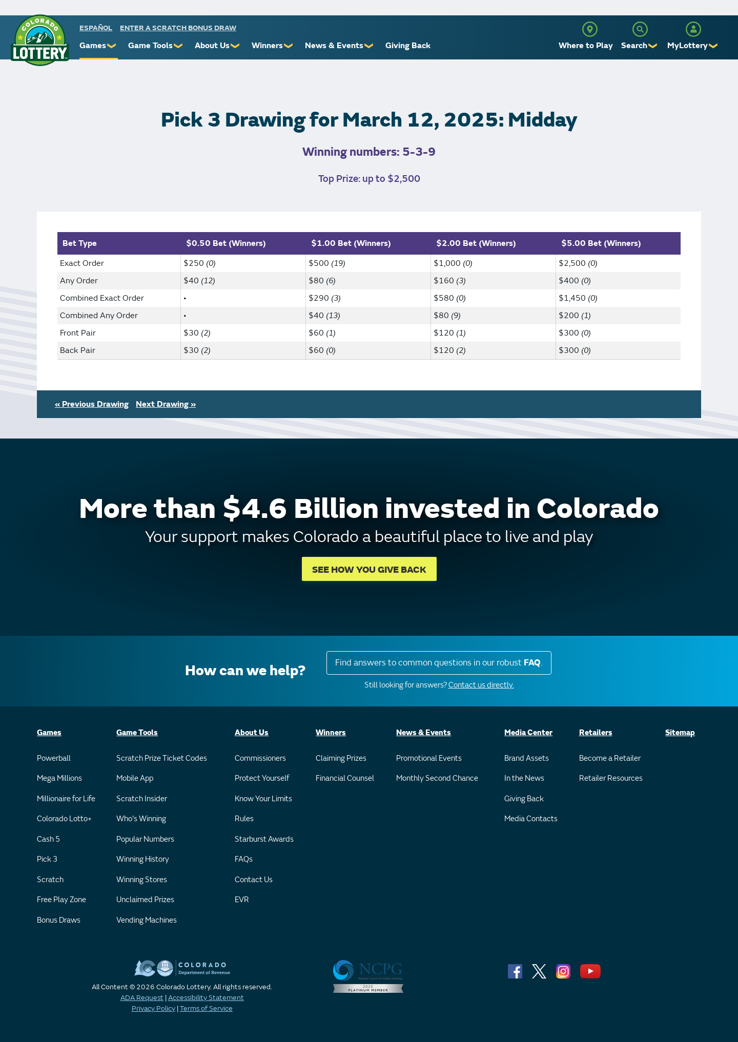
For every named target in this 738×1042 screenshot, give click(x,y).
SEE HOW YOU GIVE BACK (369, 570)
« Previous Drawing (92, 404)
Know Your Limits (263, 799)
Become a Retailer (610, 758)
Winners (267, 45)
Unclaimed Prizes (145, 900)
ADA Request (141, 997)
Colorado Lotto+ (64, 819)
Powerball (54, 758)
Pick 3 (47, 859)
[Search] (640, 29)
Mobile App (134, 778)
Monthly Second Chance (437, 778)
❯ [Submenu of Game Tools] (178, 46)
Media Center (528, 733)
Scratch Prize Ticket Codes (161, 758)
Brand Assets (526, 758)
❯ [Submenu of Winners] (288, 46)
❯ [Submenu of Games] (112, 46)
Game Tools (150, 45)
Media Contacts (531, 819)
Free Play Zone (61, 900)
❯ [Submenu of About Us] (235, 46)
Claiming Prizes (341, 758)
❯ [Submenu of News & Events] (369, 46)
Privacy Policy (153, 1008)
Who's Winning (141, 819)
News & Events (334, 45)
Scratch (50, 880)
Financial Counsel (345, 778)
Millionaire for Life (66, 799)
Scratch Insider (141, 799)
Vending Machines (146, 920)
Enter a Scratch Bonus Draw (178, 28)
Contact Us (254, 880)
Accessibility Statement (206, 997)
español (95, 28)
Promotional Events (429, 758)
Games (92, 45)
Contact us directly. (481, 685)
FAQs (244, 859)
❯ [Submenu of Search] (653, 46)
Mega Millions (59, 778)
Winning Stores (141, 880)
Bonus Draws (58, 920)
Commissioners (260, 758)
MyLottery (687, 45)
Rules (244, 819)
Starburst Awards (264, 839)
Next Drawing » (166, 404)
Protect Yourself (262, 778)
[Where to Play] (590, 29)
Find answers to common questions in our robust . (439, 662)
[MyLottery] (693, 29)
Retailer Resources (611, 778)
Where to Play (586, 45)
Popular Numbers (145, 839)
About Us (212, 45)
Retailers (595, 733)
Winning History (142, 859)
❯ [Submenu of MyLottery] (713, 46)
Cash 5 (48, 839)
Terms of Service (206, 1008)
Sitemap (680, 733)
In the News (524, 778)
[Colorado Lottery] (39, 40)
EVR (242, 900)
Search (634, 45)
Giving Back (407, 45)
